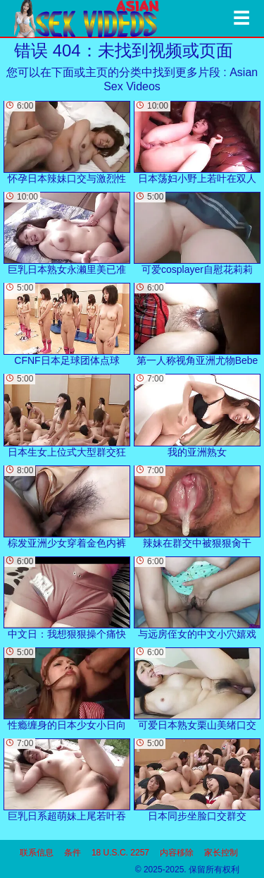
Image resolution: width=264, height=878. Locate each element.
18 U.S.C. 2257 (120, 853)
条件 (72, 853)
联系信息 (37, 853)
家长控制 (221, 853)
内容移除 (177, 853)
